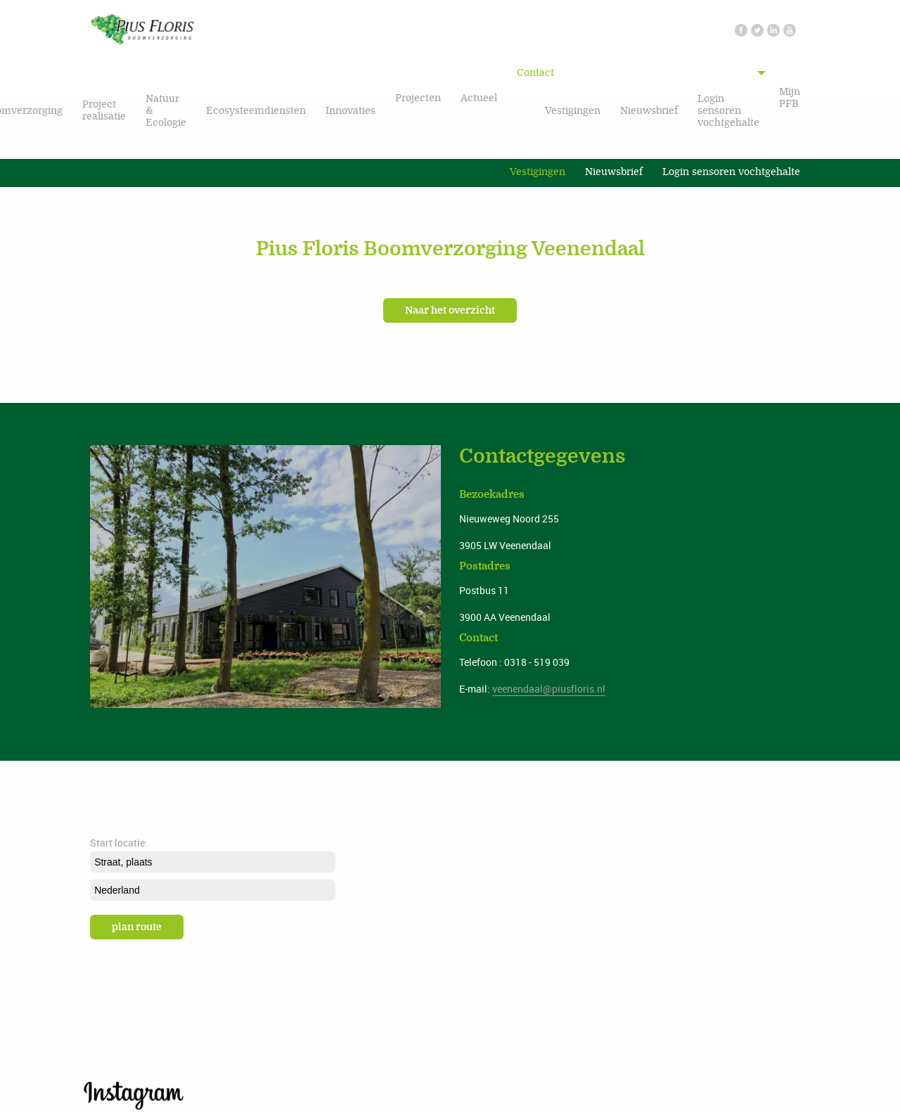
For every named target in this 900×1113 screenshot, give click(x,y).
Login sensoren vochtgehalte (728, 111)
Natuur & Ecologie (166, 111)
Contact (535, 73)
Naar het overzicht (450, 310)
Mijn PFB (789, 98)
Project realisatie (104, 110)
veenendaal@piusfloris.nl (548, 688)
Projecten (418, 98)
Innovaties (350, 111)
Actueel (479, 98)
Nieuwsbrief (649, 111)
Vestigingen (572, 111)
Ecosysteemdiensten (256, 111)
